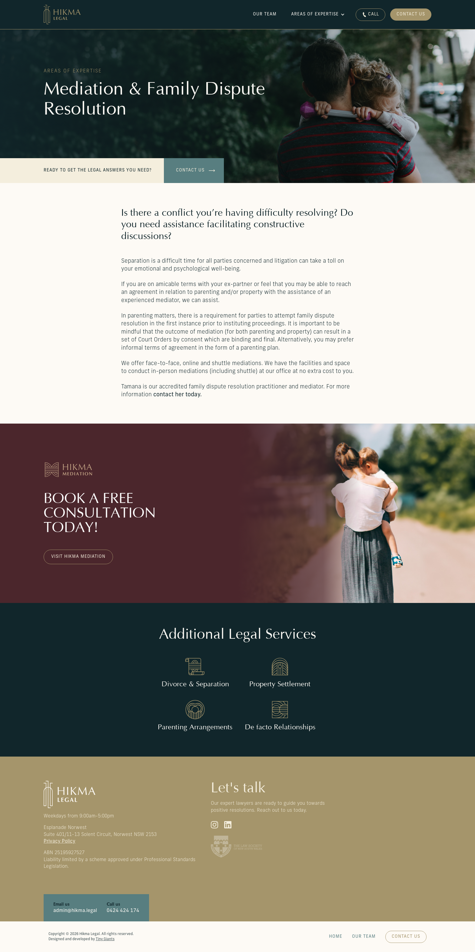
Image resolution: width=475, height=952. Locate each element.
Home (335, 936)
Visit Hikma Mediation (78, 556)
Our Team (364, 936)
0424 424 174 (123, 910)
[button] (318, 14)
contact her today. (177, 395)
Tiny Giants (105, 939)
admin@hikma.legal (75, 910)
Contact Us (411, 14)
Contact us (190, 170)
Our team (265, 14)
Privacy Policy (59, 841)
